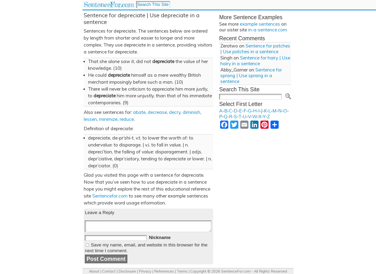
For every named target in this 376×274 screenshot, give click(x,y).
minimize (108, 119)
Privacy (145, 271)
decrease (157, 112)
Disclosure (127, 271)
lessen (90, 119)
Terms (182, 271)
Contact (109, 271)
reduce (127, 119)
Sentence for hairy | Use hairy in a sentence (255, 60)
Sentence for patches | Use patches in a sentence (255, 48)
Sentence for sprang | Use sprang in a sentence (251, 75)
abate (139, 112)
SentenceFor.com (109, 4)
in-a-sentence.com (267, 30)
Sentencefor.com (110, 196)
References (164, 271)
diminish (191, 112)
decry (175, 112)
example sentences (260, 24)
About (94, 271)
